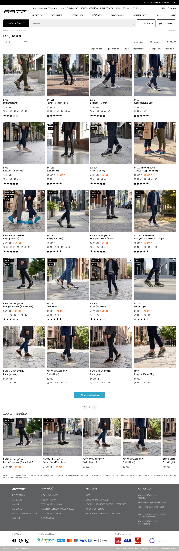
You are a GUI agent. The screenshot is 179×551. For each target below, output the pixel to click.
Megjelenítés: (139, 42)
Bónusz (173, 15)
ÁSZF (87, 495)
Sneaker (23, 31)
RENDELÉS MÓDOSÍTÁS (89, 8)
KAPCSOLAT (72, 8)
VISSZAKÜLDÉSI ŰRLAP (51, 513)
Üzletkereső (57, 15)
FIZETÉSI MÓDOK (48, 499)
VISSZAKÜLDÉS (77, 15)
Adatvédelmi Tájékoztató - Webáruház (148, 496)
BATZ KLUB (135, 8)
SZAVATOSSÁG (47, 518)
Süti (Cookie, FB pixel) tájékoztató (152, 502)
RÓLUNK (126, 8)
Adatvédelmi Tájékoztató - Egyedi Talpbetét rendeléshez (151, 515)
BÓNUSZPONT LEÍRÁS (94, 509)
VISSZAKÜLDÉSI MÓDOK (51, 504)
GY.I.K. (118, 8)
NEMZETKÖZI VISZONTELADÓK (25, 513)
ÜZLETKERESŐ (18, 495)
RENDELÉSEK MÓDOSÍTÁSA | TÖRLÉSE (57, 509)
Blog (159, 15)
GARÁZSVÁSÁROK (117, 15)
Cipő (17, 31)
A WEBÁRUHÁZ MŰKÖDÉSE (96, 499)
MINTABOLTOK (37, 15)
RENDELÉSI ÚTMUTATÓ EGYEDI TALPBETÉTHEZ (105, 504)
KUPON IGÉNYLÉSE (107, 8)
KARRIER (16, 518)
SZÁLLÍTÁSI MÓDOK (49, 495)
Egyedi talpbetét (140, 15)
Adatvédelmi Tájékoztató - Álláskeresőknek (148, 522)
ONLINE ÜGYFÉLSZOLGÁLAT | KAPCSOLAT (103, 513)
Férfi (12, 31)
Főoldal (5, 31)
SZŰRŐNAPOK (97, 15)
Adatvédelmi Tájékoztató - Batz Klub (151, 508)
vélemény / (45, 8)
